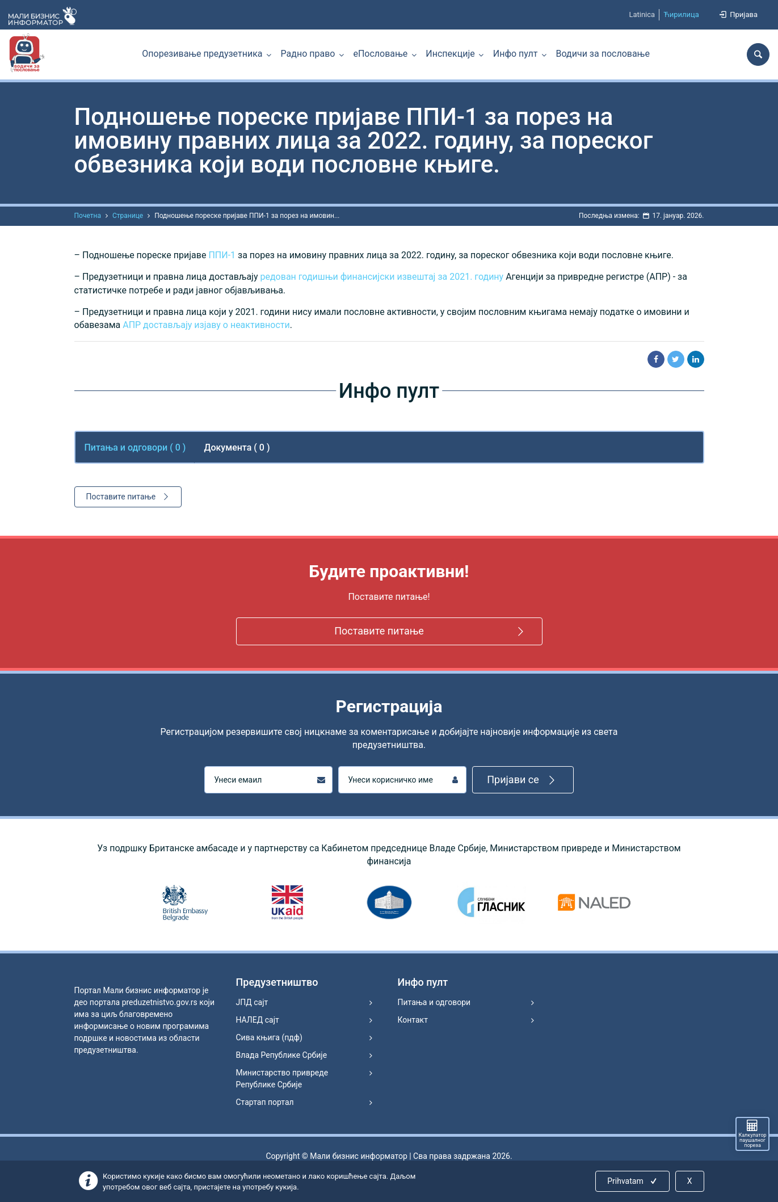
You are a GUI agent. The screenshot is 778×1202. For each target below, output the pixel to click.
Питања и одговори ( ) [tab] (135, 447)
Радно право (308, 53)
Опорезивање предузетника (202, 53)
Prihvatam (633, 1181)
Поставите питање (129, 496)
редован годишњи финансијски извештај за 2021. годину (381, 276)
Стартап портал (265, 1102)
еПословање (380, 53)
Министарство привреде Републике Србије (282, 1078)
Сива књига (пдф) (269, 1037)
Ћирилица (681, 14)
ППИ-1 (221, 255)
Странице (127, 216)
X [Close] (689, 1181)
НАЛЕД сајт (257, 1019)
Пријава (738, 14)
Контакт (413, 1019)
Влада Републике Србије (281, 1055)
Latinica (642, 14)
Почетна (87, 216)
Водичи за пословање (603, 53)
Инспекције (450, 53)
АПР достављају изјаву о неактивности (206, 325)
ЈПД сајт (252, 1002)
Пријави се (523, 780)
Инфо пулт (515, 53)
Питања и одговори (434, 1002)
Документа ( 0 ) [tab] (237, 447)
